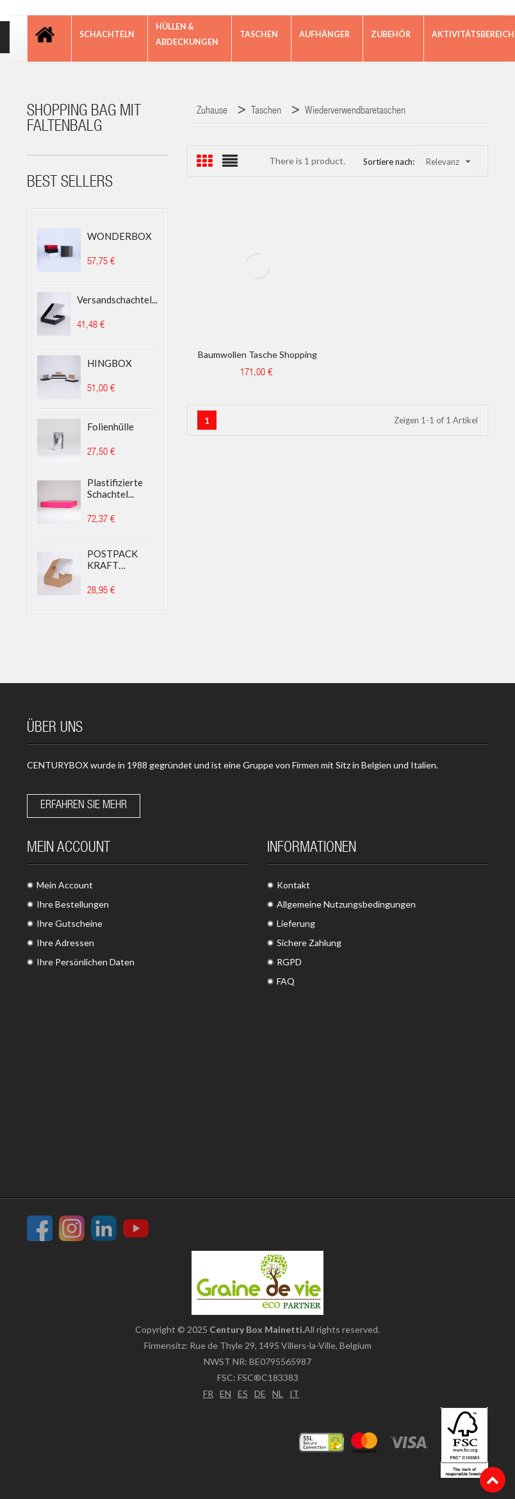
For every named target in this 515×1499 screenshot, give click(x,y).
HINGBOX (109, 363)
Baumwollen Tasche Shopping (257, 354)
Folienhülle (110, 426)
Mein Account (65, 884)
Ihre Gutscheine (69, 923)
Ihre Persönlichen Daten (86, 961)
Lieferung (296, 923)
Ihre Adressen (65, 942)
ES (243, 1393)
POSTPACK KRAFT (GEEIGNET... (115, 559)
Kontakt (293, 884)
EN (225, 1393)
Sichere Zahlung (309, 942)
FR (208, 1393)
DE (260, 1393)
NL (277, 1393)
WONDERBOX (119, 236)
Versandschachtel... (117, 299)
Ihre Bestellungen (73, 904)
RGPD (289, 961)
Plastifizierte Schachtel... (115, 488)
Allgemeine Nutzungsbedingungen (346, 904)
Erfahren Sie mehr (83, 805)
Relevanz (448, 161)
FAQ (286, 981)
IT (294, 1393)
